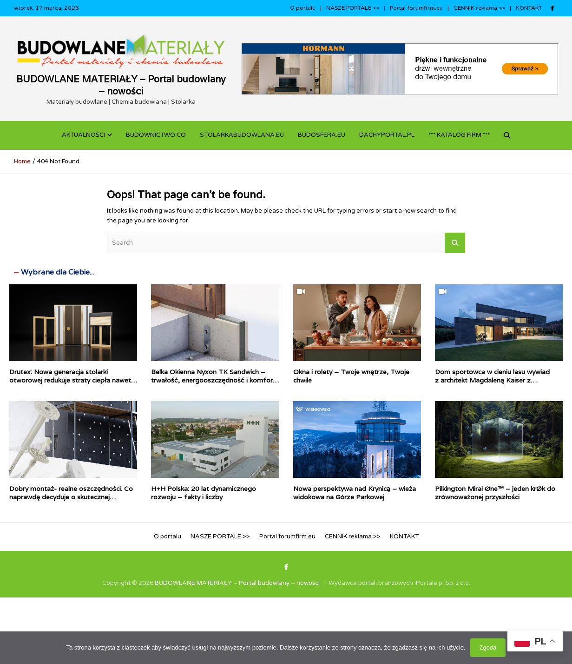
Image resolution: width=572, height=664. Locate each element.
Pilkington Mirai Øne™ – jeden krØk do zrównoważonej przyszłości (495, 492)
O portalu (303, 8)
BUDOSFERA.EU (321, 135)
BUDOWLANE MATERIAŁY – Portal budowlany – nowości (121, 85)
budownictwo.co (156, 135)
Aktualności (83, 135)
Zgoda (488, 647)
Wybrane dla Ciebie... (57, 272)
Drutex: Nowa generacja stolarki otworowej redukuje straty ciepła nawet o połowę (73, 380)
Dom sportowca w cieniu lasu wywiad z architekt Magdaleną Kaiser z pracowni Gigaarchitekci (492, 380)
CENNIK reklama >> (479, 8)
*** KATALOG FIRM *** (459, 135)
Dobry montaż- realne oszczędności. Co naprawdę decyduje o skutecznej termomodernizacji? (71, 497)
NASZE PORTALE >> (352, 8)
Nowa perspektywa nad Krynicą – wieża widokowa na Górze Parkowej (354, 492)
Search (455, 243)
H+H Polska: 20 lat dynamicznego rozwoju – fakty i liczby (203, 492)
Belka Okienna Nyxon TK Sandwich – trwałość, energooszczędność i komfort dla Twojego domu (213, 380)
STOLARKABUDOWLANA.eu (242, 135)
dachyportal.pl (386, 135)
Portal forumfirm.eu (416, 8)
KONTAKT (529, 8)
